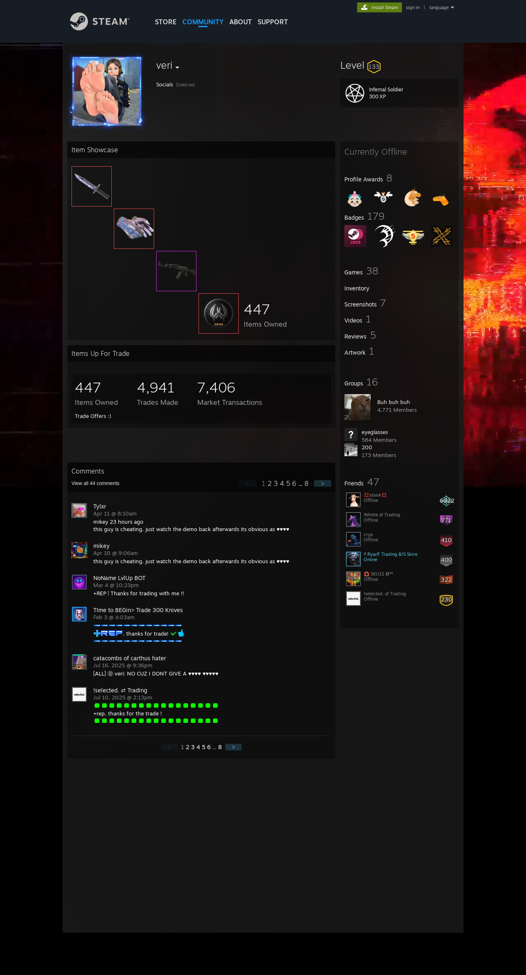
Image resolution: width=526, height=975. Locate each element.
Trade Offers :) (93, 416)
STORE (166, 22)
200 (367, 447)
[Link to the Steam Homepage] (106, 28)
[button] (399, 65)
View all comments (96, 483)
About (240, 22)
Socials (165, 84)
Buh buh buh (393, 402)
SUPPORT (273, 22)
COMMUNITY (203, 22)
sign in (413, 7)
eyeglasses (375, 432)
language (439, 7)
